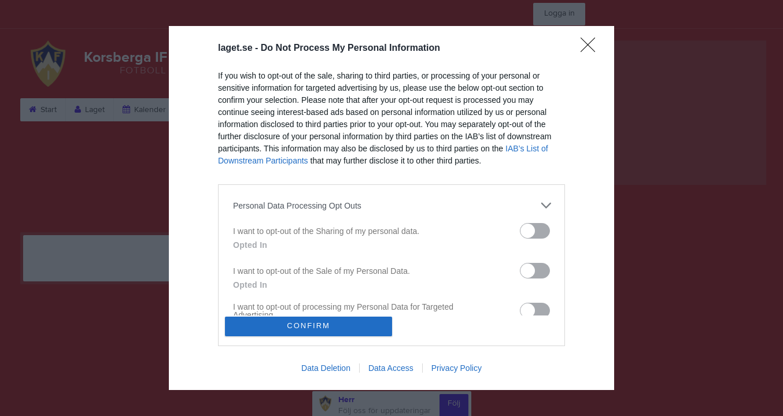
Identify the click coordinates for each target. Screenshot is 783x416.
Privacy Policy (456, 371)
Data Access (390, 371)
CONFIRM (312, 326)
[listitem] (391, 202)
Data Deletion (325, 371)
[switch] (535, 228)
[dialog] (391, 208)
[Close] (592, 46)
